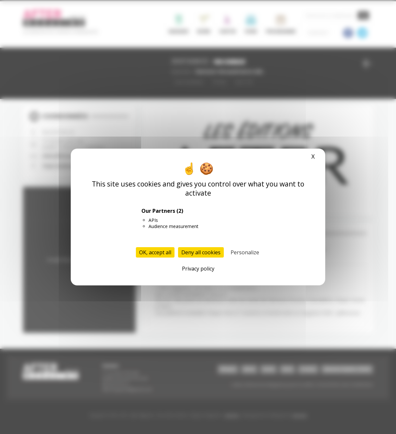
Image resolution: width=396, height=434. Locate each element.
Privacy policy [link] (198, 268)
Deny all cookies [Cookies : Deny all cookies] (201, 252)
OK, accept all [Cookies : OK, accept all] (155, 252)
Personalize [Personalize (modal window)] (245, 252)
